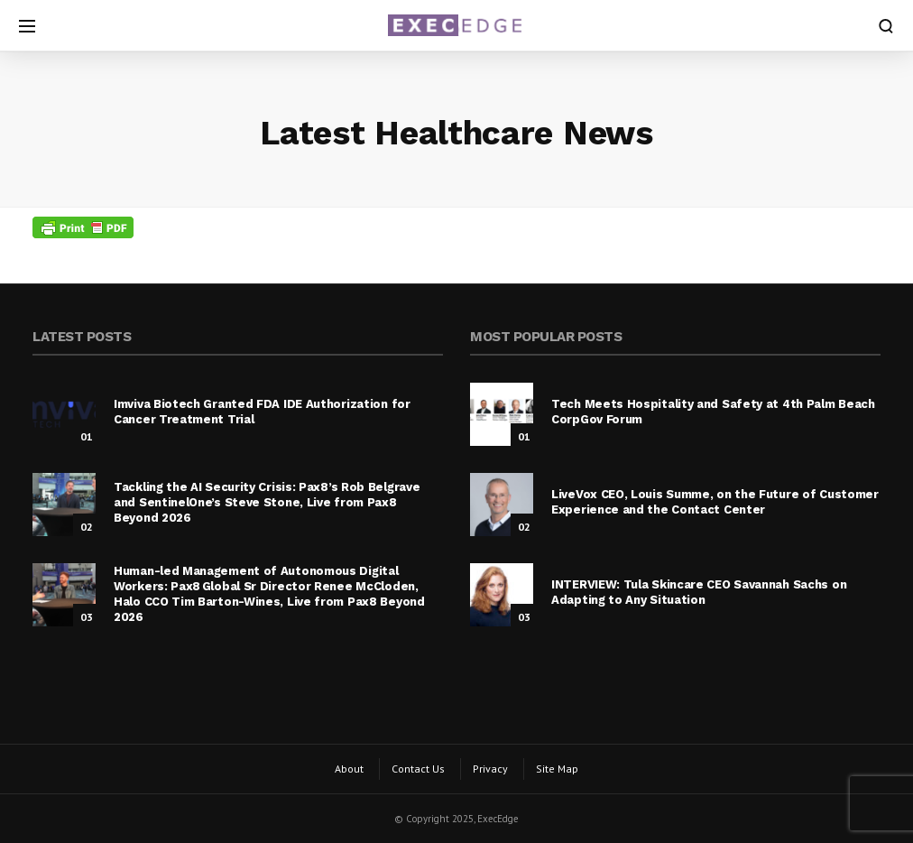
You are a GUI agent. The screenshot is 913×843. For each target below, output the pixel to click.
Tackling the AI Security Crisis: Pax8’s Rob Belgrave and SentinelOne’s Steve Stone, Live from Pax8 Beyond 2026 (267, 502)
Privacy (490, 768)
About (349, 768)
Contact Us (418, 768)
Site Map (557, 768)
